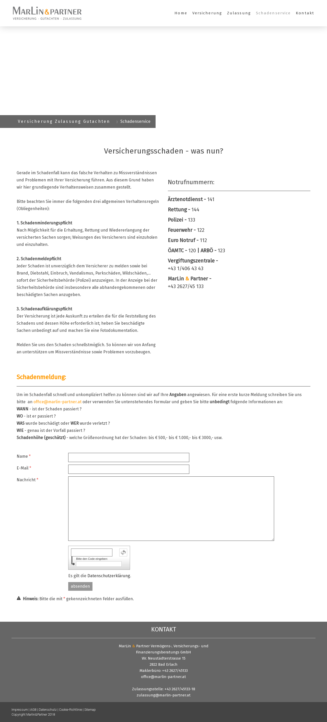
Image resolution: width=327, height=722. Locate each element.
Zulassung (239, 13)
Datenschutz (48, 710)
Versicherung (207, 13)
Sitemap (90, 710)
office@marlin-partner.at (57, 401)
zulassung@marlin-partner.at (164, 695)
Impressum (19, 710)
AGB (33, 710)
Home (180, 13)
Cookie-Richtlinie (70, 710)
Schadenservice (273, 13)
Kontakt (305, 13)
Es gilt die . (99, 575)
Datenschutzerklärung (108, 575)
